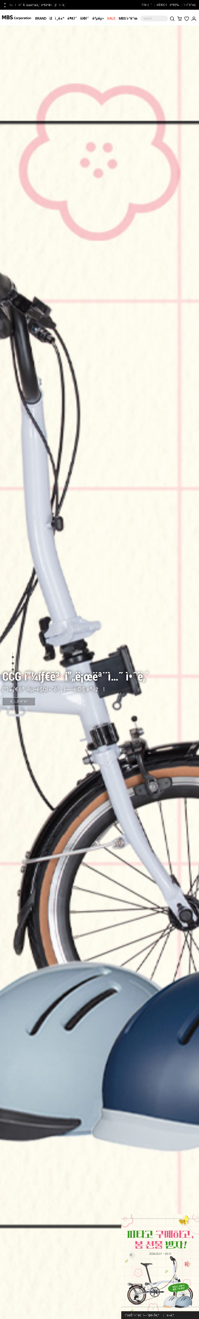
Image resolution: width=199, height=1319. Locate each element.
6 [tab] (13, 682)
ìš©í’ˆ (84, 18)
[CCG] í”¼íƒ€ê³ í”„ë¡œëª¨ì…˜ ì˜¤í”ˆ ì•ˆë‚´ (35, 4)
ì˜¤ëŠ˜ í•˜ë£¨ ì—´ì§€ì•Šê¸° (142, 1315)
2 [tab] (13, 657)
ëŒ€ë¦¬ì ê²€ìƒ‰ (168, 4)
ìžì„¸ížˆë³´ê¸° (18, 701)
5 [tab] (13, 676)
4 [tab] (13, 669)
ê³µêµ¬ (98, 18)
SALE (111, 18)
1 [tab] (13, 651)
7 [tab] (13, 688)
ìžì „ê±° (57, 18)
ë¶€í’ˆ (72, 18)
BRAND (40, 18)
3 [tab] (13, 663)
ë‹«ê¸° (170, 1315)
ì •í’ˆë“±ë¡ (190, 4)
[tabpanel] (99, 672)
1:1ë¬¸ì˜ (147, 4)
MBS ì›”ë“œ (128, 18)
